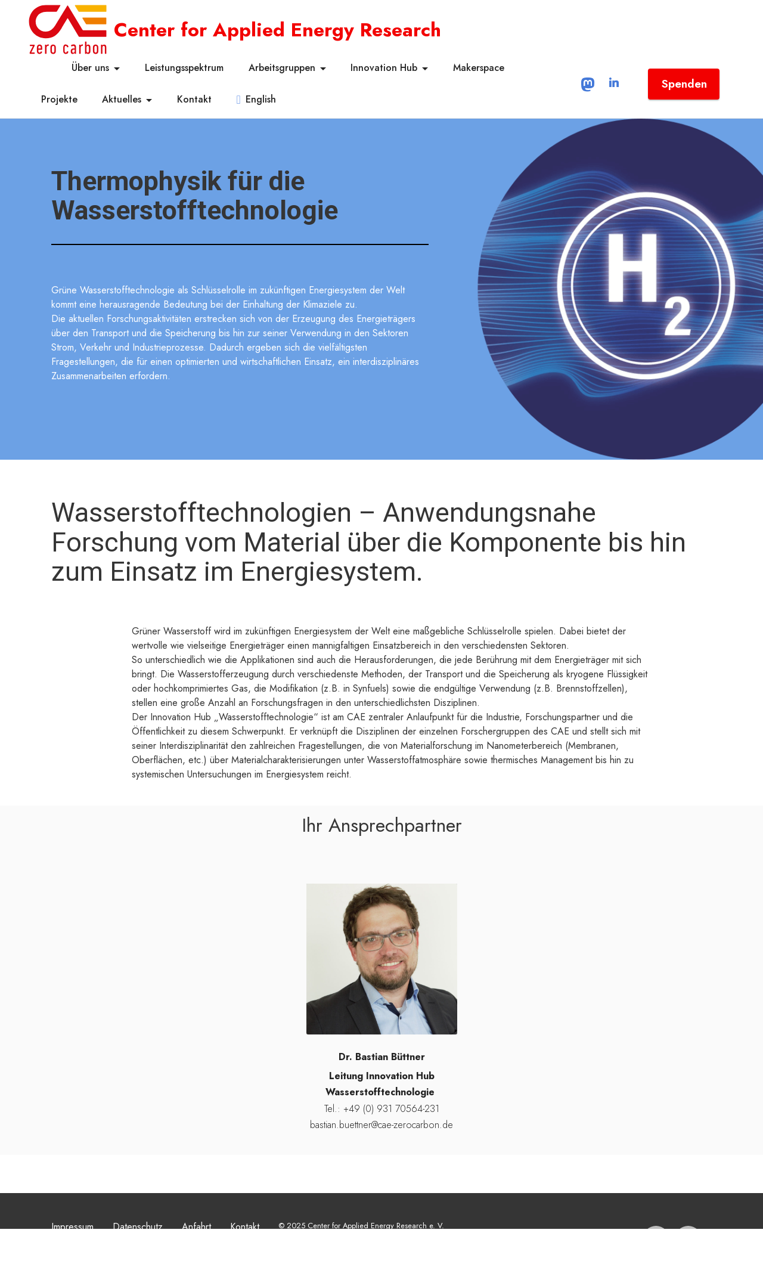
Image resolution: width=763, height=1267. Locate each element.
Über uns (90, 68)
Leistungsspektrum (184, 68)
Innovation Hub (384, 68)
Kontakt (194, 99)
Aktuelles (121, 99)
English (256, 99)
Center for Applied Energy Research (277, 29)
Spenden (684, 83)
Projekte (59, 99)
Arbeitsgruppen (282, 68)
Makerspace (478, 68)
